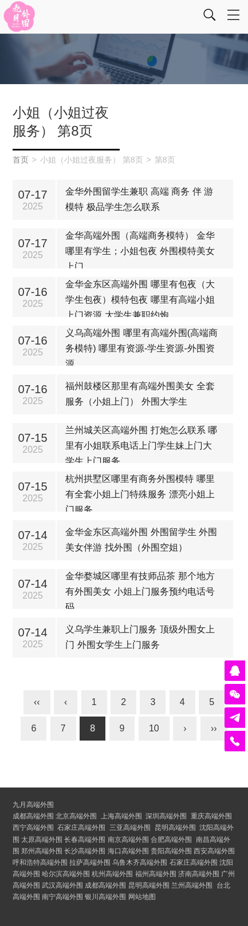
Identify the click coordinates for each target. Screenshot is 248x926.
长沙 (84, 851)
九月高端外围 (33, 805)
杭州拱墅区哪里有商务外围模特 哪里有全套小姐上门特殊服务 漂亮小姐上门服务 (139, 494)
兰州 (191, 885)
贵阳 (171, 851)
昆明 (175, 828)
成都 (105, 885)
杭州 (112, 874)
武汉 (62, 885)
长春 (84, 840)
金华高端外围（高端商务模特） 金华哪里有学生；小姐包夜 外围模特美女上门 (139, 251)
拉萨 (90, 862)
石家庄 (81, 828)
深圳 (166, 816)
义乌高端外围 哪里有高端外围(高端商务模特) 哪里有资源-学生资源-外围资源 (141, 348)
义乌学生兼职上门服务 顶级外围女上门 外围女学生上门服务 (139, 637)
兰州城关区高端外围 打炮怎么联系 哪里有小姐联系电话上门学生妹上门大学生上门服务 (141, 445)
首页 (21, 159)
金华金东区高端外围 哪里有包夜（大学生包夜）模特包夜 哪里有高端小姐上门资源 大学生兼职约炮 (139, 299)
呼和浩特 (40, 862)
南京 (128, 840)
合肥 (171, 840)
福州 (155, 874)
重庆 (211, 816)
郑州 (41, 851)
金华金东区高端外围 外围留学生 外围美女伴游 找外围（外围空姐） (141, 539)
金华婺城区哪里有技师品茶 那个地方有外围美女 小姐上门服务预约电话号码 (139, 591)
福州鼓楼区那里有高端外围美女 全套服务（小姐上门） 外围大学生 (139, 393)
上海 (121, 816)
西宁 (33, 828)
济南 (198, 874)
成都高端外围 (33, 816)
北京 (76, 816)
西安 (214, 851)
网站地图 (142, 897)
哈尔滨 (66, 874)
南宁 (62, 897)
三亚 (130, 828)
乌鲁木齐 (139, 862)
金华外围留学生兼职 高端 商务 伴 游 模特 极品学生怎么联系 (139, 199)
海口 (128, 851)
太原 (41, 840)
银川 (105, 897)
